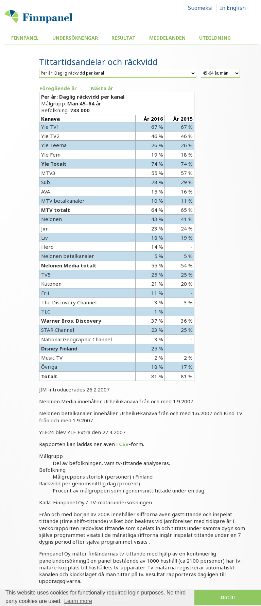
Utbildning (215, 38)
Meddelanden (167, 38)
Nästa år (102, 88)
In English (233, 8)
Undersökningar (75, 38)
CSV (124, 444)
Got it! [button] (228, 597)
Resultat (123, 38)
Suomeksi (200, 8)
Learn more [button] (78, 601)
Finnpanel (25, 38)
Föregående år (58, 88)
